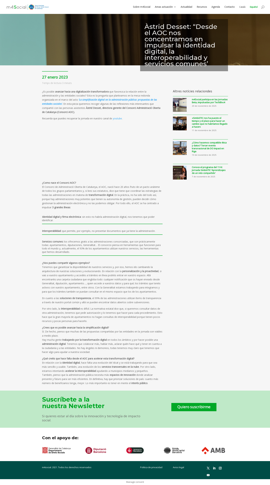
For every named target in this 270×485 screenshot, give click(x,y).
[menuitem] (242, 10)
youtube (117, 118)
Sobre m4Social (141, 7)
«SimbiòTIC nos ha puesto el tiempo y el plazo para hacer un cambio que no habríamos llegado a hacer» (209, 122)
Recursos (202, 7)
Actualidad (186, 7)
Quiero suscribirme (193, 407)
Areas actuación (164, 7)
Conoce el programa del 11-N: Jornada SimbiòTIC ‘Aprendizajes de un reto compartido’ (209, 170)
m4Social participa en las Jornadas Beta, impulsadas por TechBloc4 (210, 101)
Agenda (215, 7)
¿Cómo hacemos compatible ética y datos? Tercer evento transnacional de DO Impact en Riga (209, 147)
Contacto (229, 7)
